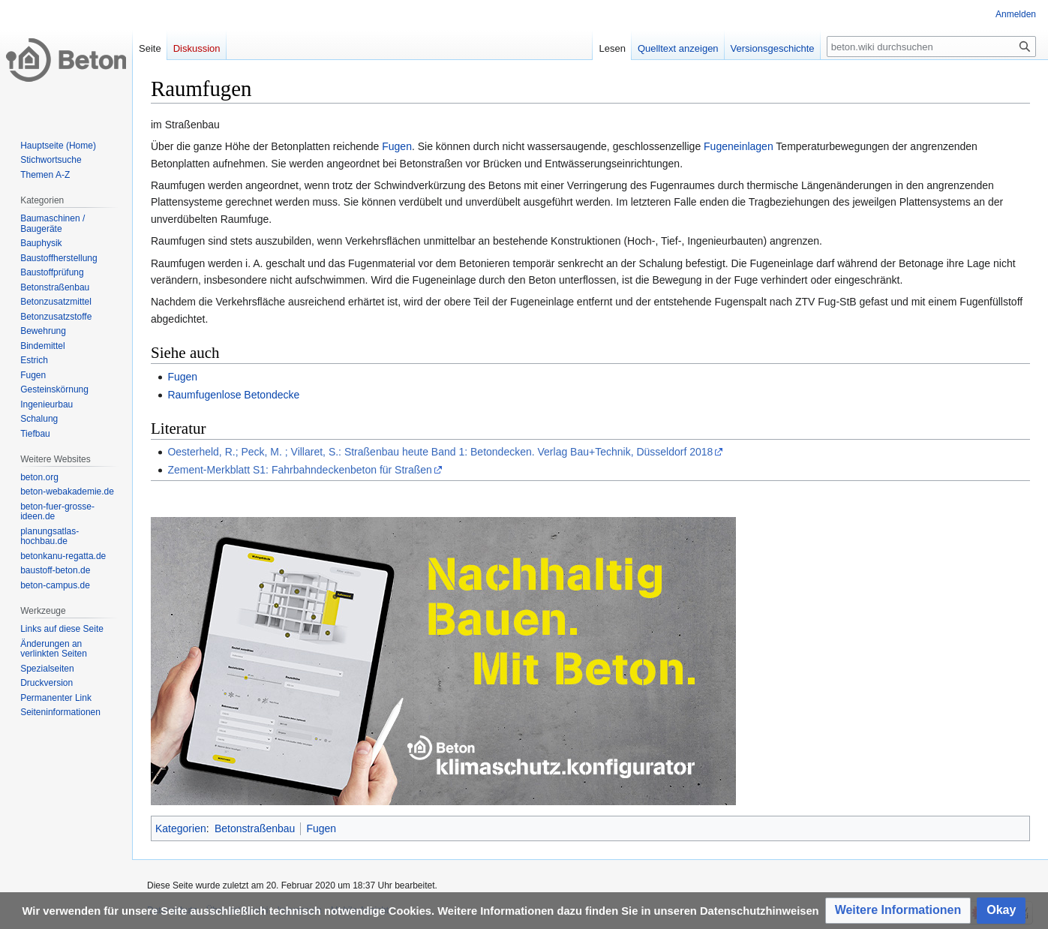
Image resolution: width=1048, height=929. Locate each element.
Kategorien (180, 828)
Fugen (397, 146)
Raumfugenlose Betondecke (233, 395)
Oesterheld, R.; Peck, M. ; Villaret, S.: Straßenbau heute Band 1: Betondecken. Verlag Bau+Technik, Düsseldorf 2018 (440, 452)
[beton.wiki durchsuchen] (931, 46)
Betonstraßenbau (255, 828)
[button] (898, 910)
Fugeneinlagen (738, 146)
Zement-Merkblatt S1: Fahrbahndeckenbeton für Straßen (299, 470)
